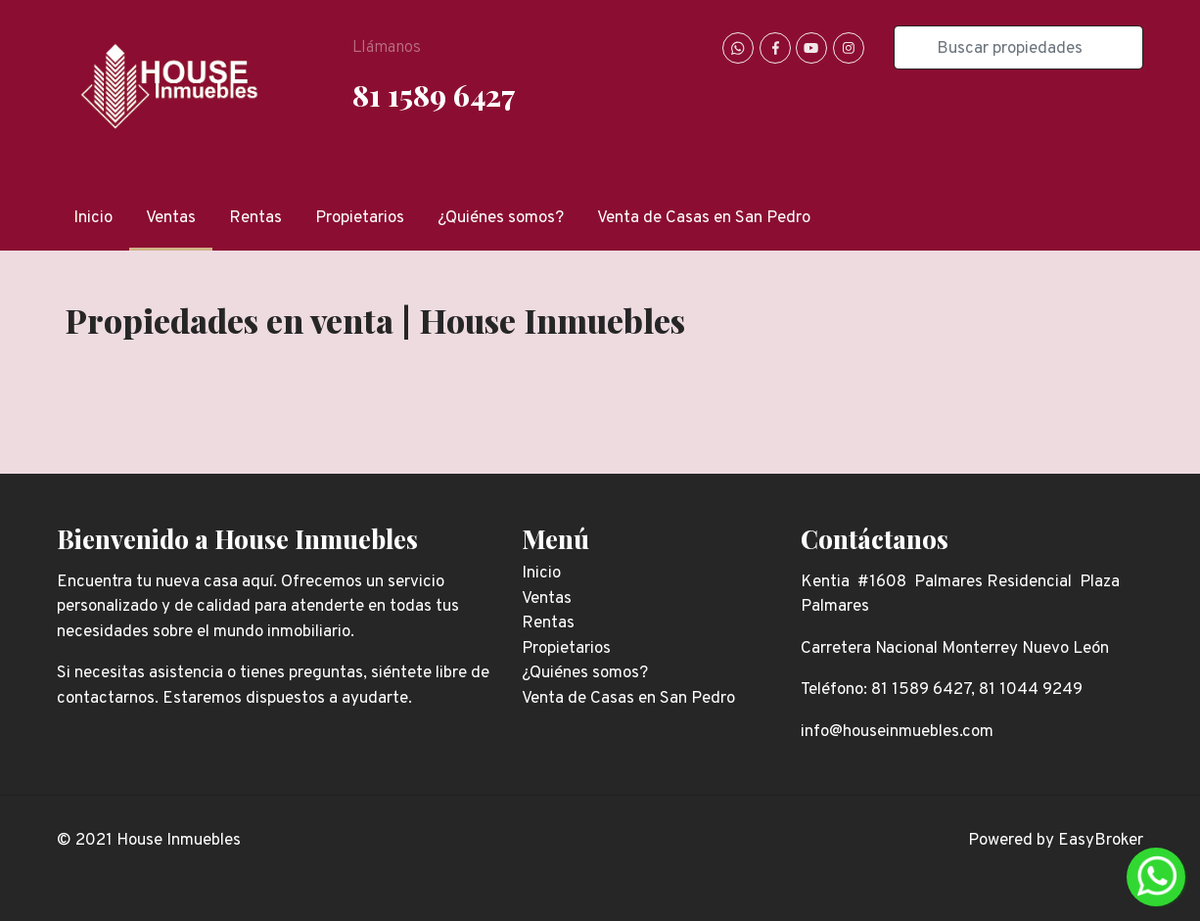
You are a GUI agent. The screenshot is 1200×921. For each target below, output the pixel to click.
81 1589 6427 (433, 94)
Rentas (255, 218)
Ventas (171, 218)
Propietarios (359, 218)
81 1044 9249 (1031, 690)
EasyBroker (1100, 841)
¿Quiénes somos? (501, 218)
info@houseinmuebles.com (897, 732)
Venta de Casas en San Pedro (703, 218)
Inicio (93, 218)
